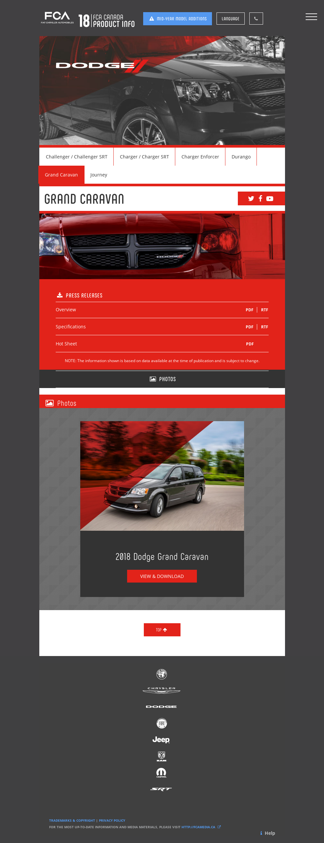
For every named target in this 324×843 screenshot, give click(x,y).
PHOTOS (162, 378)
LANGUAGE (230, 18)
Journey (98, 175)
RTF (264, 310)
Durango (241, 157)
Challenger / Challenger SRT (76, 157)
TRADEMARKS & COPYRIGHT (72, 820)
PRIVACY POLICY (112, 820)
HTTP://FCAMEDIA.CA (201, 827)
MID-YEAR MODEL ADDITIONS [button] (177, 18)
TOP (162, 629)
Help (267, 833)
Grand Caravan (61, 175)
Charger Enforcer (200, 157)
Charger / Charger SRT (144, 157)
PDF (250, 310)
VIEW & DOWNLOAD (162, 576)
